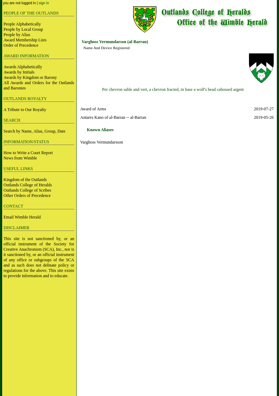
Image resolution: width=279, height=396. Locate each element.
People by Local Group (23, 29)
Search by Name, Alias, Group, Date (34, 131)
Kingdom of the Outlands (25, 179)
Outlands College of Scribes (27, 190)
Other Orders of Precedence (27, 195)
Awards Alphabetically (23, 66)
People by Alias (17, 34)
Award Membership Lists (25, 39)
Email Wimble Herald (22, 217)
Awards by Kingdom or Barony (30, 77)
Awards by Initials (19, 72)
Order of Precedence (21, 45)
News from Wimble (20, 158)
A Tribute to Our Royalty (25, 109)
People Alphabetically (22, 24)
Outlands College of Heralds (28, 184)
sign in (44, 3)
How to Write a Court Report (28, 152)
